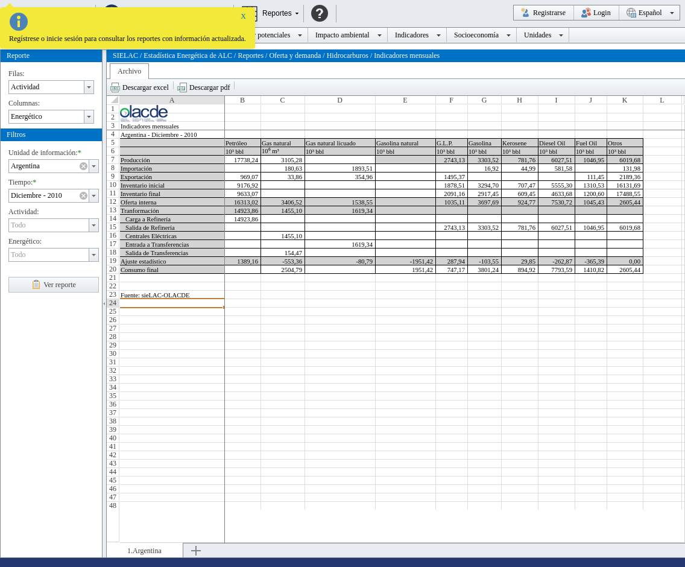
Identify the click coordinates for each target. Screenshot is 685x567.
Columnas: (24, 103)
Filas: (16, 73)
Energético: (25, 241)
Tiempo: (20, 182)
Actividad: (23, 211)
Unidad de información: (43, 152)
